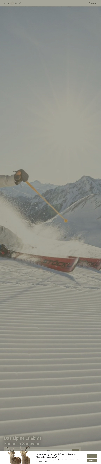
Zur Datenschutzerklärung (42, 461)
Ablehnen (91, 460)
